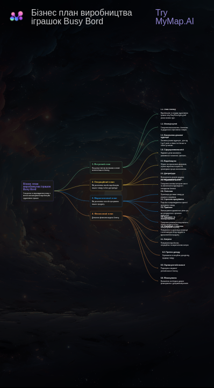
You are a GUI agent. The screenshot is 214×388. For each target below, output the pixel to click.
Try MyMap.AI (174, 17)
